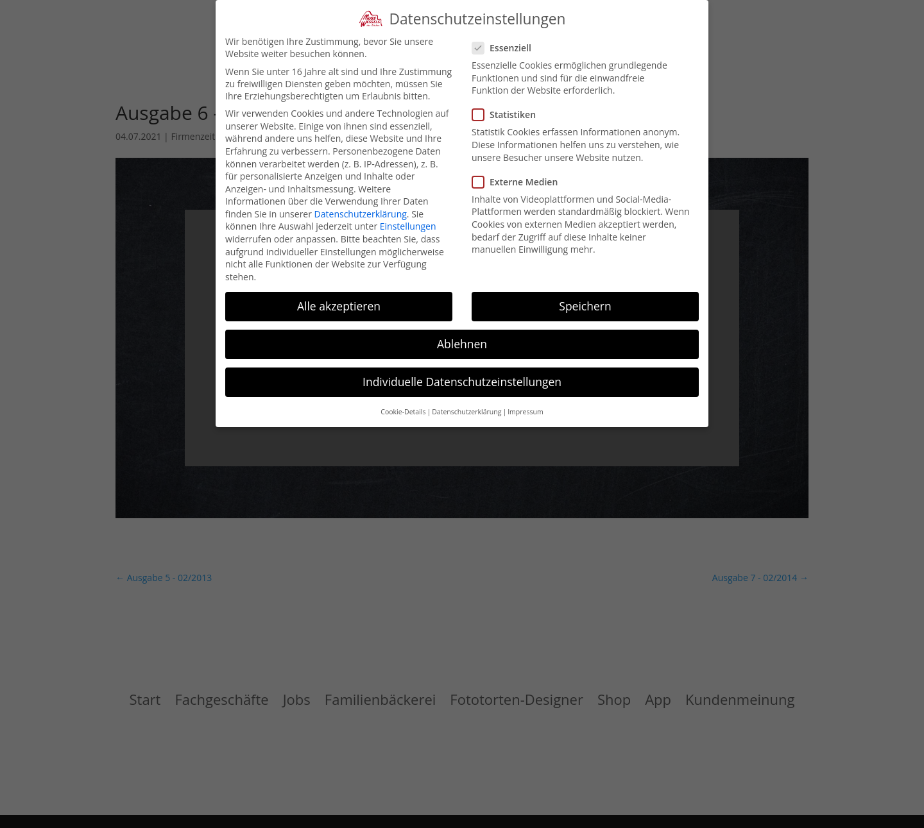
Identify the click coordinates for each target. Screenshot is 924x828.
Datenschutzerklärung (360, 214)
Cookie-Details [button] (403, 411)
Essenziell (507, 48)
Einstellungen (408, 226)
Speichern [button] (585, 306)
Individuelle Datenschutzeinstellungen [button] (462, 381)
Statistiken (509, 114)
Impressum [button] (525, 411)
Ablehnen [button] (462, 343)
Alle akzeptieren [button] (339, 306)
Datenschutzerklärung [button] (466, 411)
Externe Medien (520, 182)
